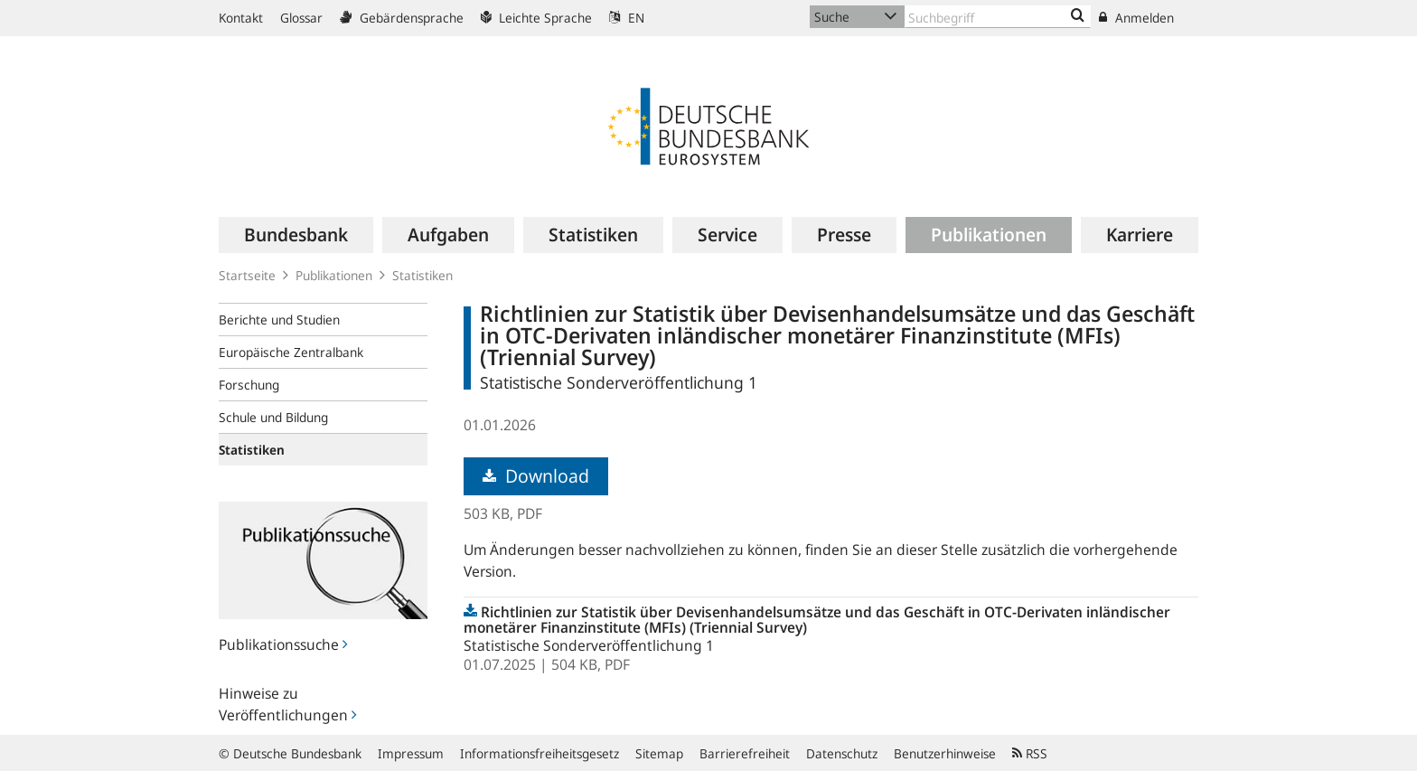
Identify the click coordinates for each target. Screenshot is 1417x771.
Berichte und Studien (279, 319)
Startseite (247, 275)
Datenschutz (841, 753)
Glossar (301, 17)
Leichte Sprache (536, 17)
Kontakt (241, 17)
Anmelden (1136, 17)
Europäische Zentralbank (291, 352)
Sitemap (659, 753)
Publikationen (334, 275)
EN (626, 17)
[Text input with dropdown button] (998, 16)
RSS (1029, 753)
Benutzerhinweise (945, 753)
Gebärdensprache (402, 17)
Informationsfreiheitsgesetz (539, 753)
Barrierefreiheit (744, 753)
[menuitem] (296, 235)
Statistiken (422, 275)
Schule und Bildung (273, 417)
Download (536, 476)
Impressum (411, 753)
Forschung (249, 384)
